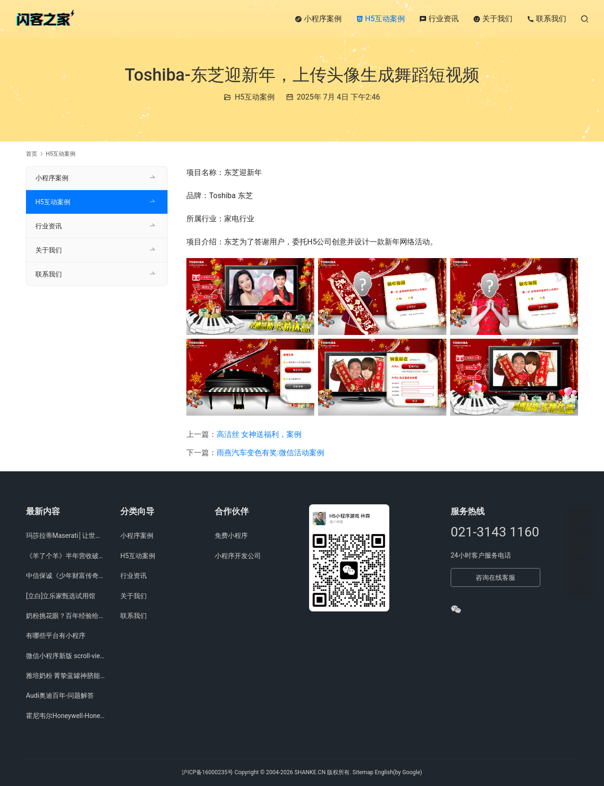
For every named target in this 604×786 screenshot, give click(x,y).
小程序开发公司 (238, 556)
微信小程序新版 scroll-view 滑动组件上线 (66, 656)
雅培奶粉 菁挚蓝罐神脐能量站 (66, 675)
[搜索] (584, 19)
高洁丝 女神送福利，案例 (259, 434)
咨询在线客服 (495, 577)
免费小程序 (231, 535)
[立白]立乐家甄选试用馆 (60, 596)
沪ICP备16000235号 (207, 772)
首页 (31, 154)
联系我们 (546, 18)
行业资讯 (439, 18)
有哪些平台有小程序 (55, 635)
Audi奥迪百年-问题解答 (60, 695)
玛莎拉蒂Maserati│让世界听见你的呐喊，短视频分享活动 (66, 535)
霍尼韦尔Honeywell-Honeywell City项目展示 (66, 715)
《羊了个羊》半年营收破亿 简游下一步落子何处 (66, 556)
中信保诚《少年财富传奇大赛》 (66, 575)
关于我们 (492, 18)
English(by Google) (398, 772)
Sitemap (362, 772)
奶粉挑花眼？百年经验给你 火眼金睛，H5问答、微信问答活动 (66, 615)
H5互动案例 (380, 18)
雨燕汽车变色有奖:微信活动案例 (270, 452)
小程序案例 (318, 18)
